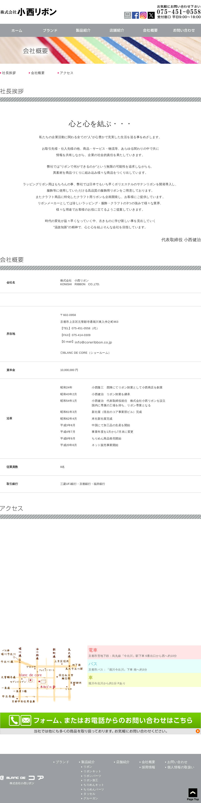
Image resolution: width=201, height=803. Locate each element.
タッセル (89, 793)
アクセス (66, 73)
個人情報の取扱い (180, 767)
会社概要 (38, 73)
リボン (87, 766)
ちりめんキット (93, 784)
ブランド (62, 762)
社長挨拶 (9, 73)
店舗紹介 (123, 762)
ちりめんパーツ (93, 789)
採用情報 (148, 767)
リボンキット (92, 771)
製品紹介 (88, 762)
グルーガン (90, 798)
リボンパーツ (92, 775)
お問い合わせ (177, 762)
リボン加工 (90, 780)
